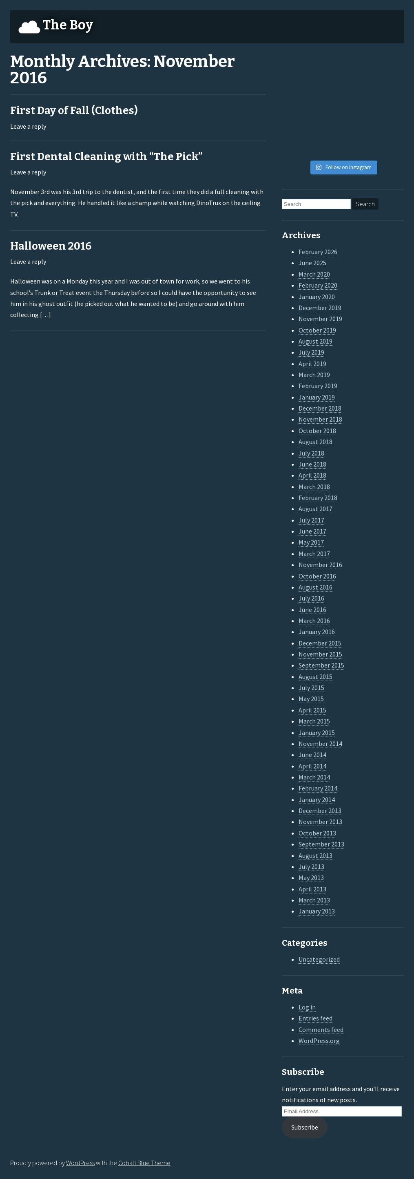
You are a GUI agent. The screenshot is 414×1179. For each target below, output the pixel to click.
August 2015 (315, 676)
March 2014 (314, 777)
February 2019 (318, 386)
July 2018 (311, 453)
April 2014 (312, 766)
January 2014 (317, 799)
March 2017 (314, 553)
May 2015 (311, 698)
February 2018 (318, 497)
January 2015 (317, 732)
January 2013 (317, 911)
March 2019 (314, 375)
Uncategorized (319, 959)
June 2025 (312, 263)
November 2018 (320, 419)
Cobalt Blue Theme (144, 1163)
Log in (307, 1007)
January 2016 (317, 631)
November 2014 (320, 743)
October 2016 (317, 576)
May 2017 (311, 542)
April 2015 (312, 710)
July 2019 (311, 352)
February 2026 (318, 252)
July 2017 (311, 520)
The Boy (67, 25)
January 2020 (317, 297)
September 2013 (321, 844)
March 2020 (314, 274)
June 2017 (312, 531)
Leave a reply (28, 126)
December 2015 (320, 643)
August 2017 (315, 509)
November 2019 (320, 319)
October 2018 (317, 430)
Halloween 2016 (50, 246)
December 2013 (320, 810)
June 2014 (312, 754)
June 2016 (312, 609)
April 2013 (312, 889)
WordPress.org (319, 1040)
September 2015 (321, 665)
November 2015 (320, 654)
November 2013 (320, 821)
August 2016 (315, 587)
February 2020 (318, 285)
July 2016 (311, 598)
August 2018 (315, 442)
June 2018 (312, 464)
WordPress (80, 1163)
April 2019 (312, 364)
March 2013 (314, 900)
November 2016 (320, 564)
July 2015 (311, 687)
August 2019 (315, 341)
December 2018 (320, 408)
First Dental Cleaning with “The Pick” (106, 156)
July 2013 (311, 866)
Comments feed (321, 1029)
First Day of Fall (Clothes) (74, 110)
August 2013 (315, 855)
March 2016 (314, 620)
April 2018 (312, 475)
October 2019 (317, 330)
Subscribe (304, 1127)
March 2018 (314, 486)
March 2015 (314, 721)
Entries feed (315, 1018)
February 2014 (318, 788)
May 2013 (311, 877)
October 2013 (317, 833)
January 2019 (317, 397)
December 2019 (320, 308)
